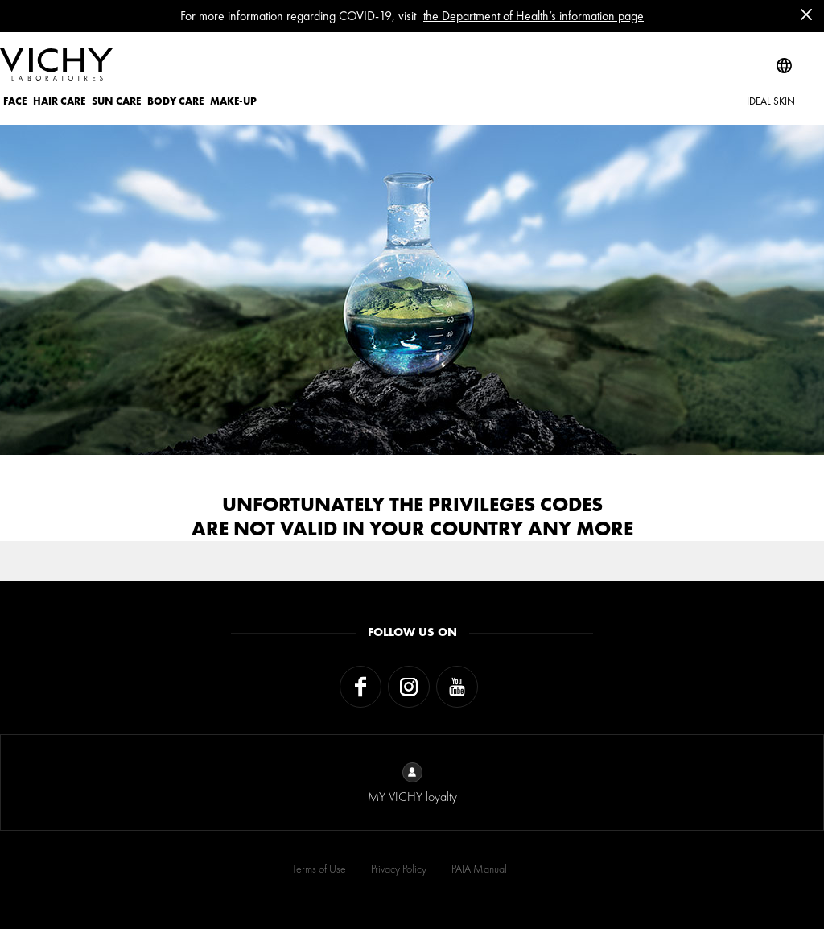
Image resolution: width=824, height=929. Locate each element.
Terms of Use (319, 868)
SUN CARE (116, 101)
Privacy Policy (398, 868)
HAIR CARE (59, 101)
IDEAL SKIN (771, 101)
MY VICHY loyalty (412, 783)
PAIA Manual (479, 868)
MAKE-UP (233, 101)
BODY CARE (175, 101)
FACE (15, 101)
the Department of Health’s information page (533, 16)
